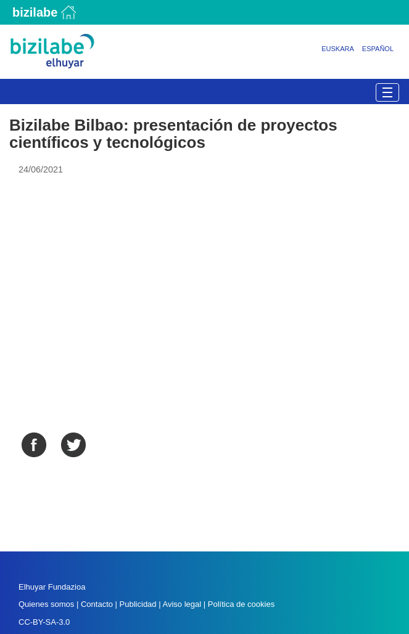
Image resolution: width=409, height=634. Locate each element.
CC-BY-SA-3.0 (44, 622)
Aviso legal (181, 604)
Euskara (337, 48)
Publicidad (138, 604)
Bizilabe (34, 12)
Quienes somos (46, 604)
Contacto (98, 604)
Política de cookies (241, 604)
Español (378, 48)
